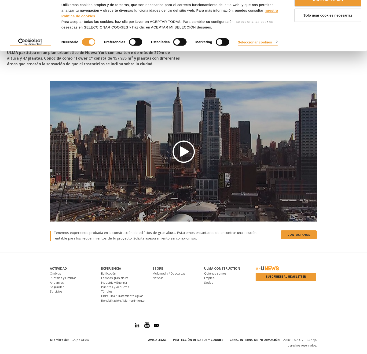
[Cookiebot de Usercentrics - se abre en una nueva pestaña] (30, 54)
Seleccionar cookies (255, 54)
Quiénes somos (215, 273)
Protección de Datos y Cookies (198, 340)
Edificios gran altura (114, 278)
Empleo (209, 278)
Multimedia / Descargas (169, 273)
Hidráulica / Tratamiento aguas (122, 296)
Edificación (108, 273)
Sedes (208, 282)
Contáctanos (299, 235)
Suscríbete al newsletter (286, 276)
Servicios (56, 291)
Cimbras (55, 273)
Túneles (107, 291)
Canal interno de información (255, 340)
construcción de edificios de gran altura (143, 232)
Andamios (57, 282)
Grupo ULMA (80, 340)
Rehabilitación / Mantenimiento (123, 300)
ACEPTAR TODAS (328, 12)
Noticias (158, 278)
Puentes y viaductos (115, 287)
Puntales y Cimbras (63, 278)
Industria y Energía (114, 282)
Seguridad (57, 287)
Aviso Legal (157, 340)
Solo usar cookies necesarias (327, 28)
